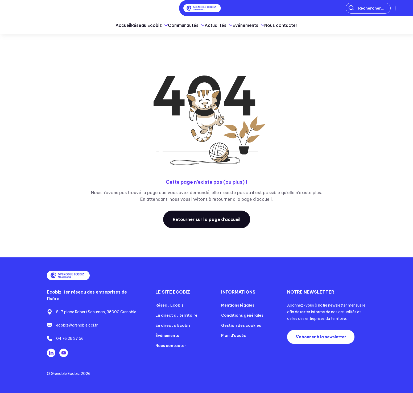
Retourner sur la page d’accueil (207, 219)
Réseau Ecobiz (169, 305)
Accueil (89, 25)
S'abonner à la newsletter (320, 337)
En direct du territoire (176, 315)
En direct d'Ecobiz (173, 325)
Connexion (378, 8)
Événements (167, 335)
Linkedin (51, 353)
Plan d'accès (233, 335)
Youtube (63, 353)
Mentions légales (237, 305)
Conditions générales (242, 315)
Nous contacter (315, 25)
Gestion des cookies (241, 325)
